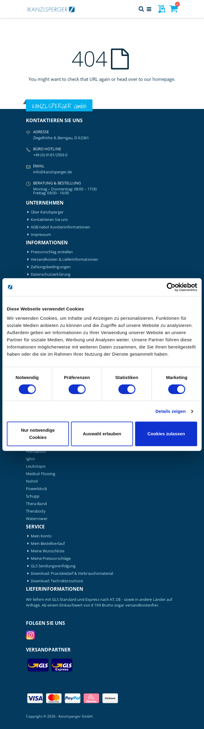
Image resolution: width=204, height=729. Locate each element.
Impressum (41, 235)
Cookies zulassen (166, 433)
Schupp (32, 496)
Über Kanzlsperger (47, 212)
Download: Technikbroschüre (57, 581)
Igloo (30, 459)
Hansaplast (36, 451)
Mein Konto (41, 536)
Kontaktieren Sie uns (49, 220)
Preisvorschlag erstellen (52, 252)
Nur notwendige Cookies (38, 434)
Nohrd (32, 481)
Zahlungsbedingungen (51, 267)
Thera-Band (36, 504)
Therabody (36, 511)
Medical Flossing (40, 474)
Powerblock (36, 489)
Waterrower (36, 519)
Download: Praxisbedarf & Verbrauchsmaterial (72, 573)
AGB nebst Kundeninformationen (60, 227)
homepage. (163, 79)
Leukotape (35, 466)
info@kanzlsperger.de (52, 172)
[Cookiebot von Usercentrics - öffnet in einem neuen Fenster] (171, 287)
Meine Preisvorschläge (51, 558)
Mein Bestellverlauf (48, 543)
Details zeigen (170, 411)
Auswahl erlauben (102, 433)
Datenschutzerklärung (50, 274)
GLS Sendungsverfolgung (53, 566)
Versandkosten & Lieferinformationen (64, 259)
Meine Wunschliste (47, 551)
